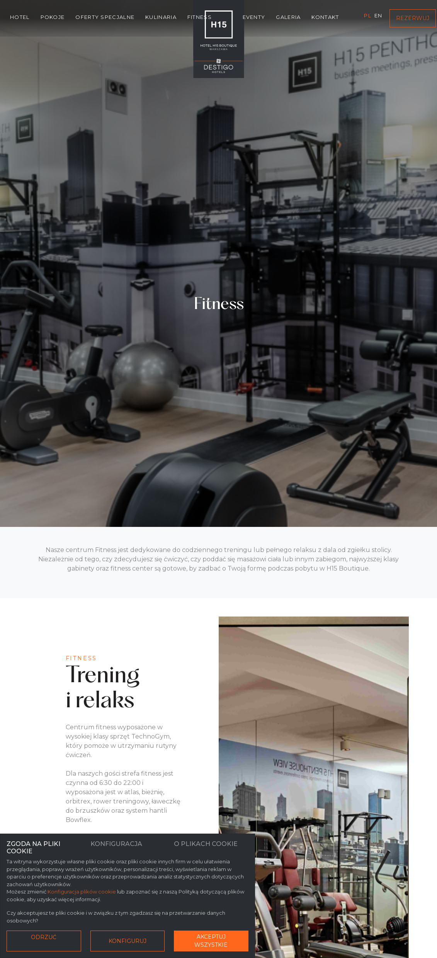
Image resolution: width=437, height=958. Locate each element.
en (378, 15)
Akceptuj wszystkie (211, 940)
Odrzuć (43, 937)
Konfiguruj (127, 941)
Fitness (199, 17)
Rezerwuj (412, 18)
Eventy (254, 17)
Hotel (20, 17)
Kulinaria (161, 17)
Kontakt (325, 17)
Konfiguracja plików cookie (82, 891)
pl (367, 15)
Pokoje (53, 17)
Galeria (288, 17)
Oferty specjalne (104, 17)
